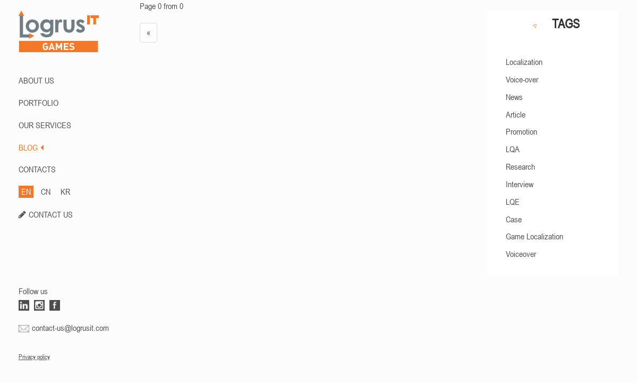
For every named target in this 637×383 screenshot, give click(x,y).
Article (515, 114)
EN (26, 191)
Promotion (521, 131)
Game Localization (534, 236)
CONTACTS (37, 169)
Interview (519, 184)
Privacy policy (34, 357)
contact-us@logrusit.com (70, 327)
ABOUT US (36, 80)
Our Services (45, 125)
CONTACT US (51, 214)
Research (520, 166)
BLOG (31, 147)
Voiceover (521, 254)
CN (45, 191)
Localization (524, 61)
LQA (513, 149)
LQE (513, 201)
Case (514, 219)
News (514, 97)
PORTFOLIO (38, 102)
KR (65, 191)
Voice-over (522, 79)
